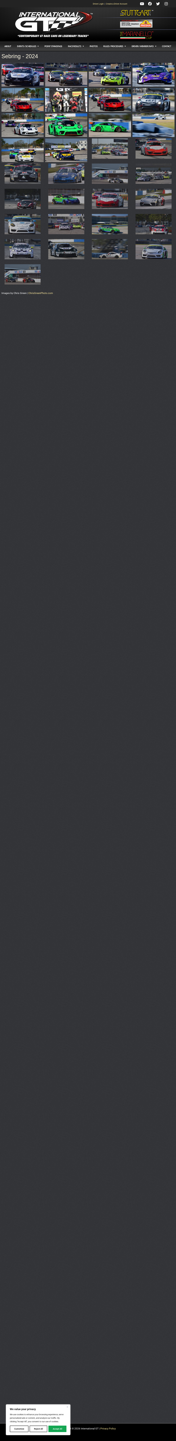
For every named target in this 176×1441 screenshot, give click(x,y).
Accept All (57, 1429)
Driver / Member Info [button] (144, 46)
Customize (19, 1429)
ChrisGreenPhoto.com (40, 293)
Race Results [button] (76, 46)
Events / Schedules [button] (28, 46)
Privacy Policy (108, 1428)
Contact (166, 46)
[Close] (67, 1407)
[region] (38, 1419)
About (7, 46)
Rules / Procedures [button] (114, 46)
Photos (94, 46)
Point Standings (53, 46)
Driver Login (98, 4)
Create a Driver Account (116, 4)
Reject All (38, 1429)
